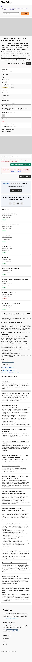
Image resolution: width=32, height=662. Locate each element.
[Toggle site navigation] (29, 2)
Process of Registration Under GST (11, 372)
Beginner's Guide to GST (8, 370)
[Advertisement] (16, 27)
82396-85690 (15, 630)
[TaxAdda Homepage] (6, 2)
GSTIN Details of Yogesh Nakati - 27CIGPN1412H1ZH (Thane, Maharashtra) (16, 9)
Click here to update (16, 171)
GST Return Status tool (8, 362)
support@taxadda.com (12, 629)
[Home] (1, 6)
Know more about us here (12, 618)
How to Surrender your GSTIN (9, 369)
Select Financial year (5, 156)
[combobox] (21, 157)
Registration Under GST (8, 367)
